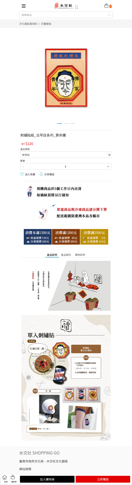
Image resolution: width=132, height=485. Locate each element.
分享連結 (49, 174)
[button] (59, 123)
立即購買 (103, 479)
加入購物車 (47, 479)
